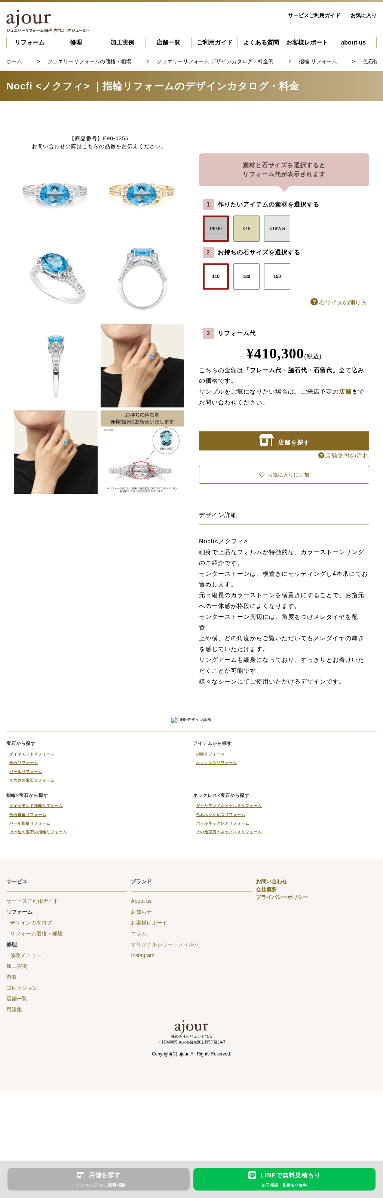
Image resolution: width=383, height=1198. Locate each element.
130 (246, 276)
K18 (246, 228)
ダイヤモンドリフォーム (32, 827)
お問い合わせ (271, 954)
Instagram (142, 1028)
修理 (76, 42)
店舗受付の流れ (343, 455)
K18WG (277, 228)
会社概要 (266, 962)
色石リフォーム (23, 835)
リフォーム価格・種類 (36, 1006)
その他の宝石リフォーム (32, 853)
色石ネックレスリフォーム (220, 887)
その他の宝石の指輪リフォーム (38, 904)
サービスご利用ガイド (314, 15)
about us (353, 42)
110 (216, 276)
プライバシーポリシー (282, 970)
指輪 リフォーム (318, 61)
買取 (11, 1049)
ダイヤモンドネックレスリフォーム (229, 878)
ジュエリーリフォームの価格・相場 (89, 61)
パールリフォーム (25, 844)
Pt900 (215, 228)
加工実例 (122, 42)
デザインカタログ (31, 995)
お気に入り (363, 15)
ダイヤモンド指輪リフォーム (36, 878)
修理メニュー (26, 1028)
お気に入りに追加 (284, 475)
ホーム (14, 61)
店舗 (345, 391)
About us (141, 974)
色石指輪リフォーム (27, 887)
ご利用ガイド (215, 42)
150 (277, 276)
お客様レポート (307, 42)
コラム (139, 1006)
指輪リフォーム (210, 827)
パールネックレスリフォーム (222, 896)
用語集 (14, 1082)
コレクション (22, 1060)
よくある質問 (261, 42)
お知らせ (141, 984)
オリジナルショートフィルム (165, 1017)
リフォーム (30, 42)
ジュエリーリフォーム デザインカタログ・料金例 (215, 61)
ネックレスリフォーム (216, 835)
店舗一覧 (168, 42)
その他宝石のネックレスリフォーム (229, 904)
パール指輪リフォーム (29, 896)
